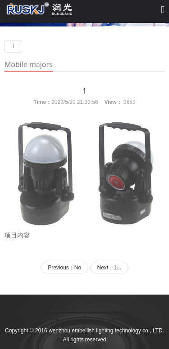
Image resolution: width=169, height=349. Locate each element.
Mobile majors (29, 64)
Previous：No (64, 267)
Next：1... (109, 267)
